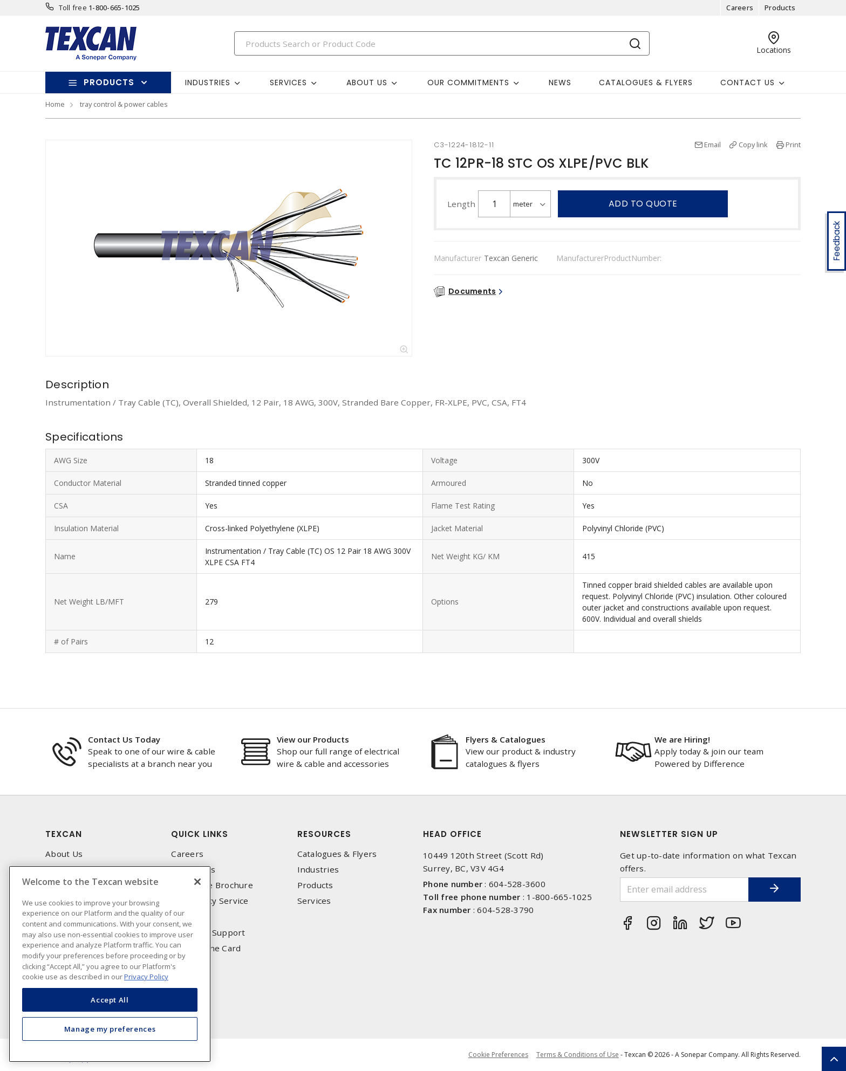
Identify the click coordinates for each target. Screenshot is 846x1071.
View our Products (313, 739)
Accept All (110, 1000)
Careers (739, 7)
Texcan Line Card (206, 948)
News (560, 82)
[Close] (197, 882)
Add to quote (643, 203)
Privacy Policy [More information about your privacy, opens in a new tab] (146, 976)
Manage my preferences (110, 1029)
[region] (110, 964)
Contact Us (193, 869)
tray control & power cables (124, 104)
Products (780, 7)
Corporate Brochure (212, 885)
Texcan (63, 834)
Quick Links (199, 834)
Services (314, 901)
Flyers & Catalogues (505, 739)
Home (55, 104)
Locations (190, 917)
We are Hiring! (682, 739)
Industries (318, 869)
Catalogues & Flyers (646, 82)
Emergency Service (209, 901)
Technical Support (208, 933)
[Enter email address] (683, 889)
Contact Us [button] (747, 82)
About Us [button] (366, 82)
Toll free (73, 7)
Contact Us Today (124, 739)
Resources (324, 834)
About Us (64, 854)
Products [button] (109, 82)
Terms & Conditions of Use (577, 1054)
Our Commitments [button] (468, 82)
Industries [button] (207, 82)
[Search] (442, 43)
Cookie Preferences (498, 1055)
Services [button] (288, 82)
